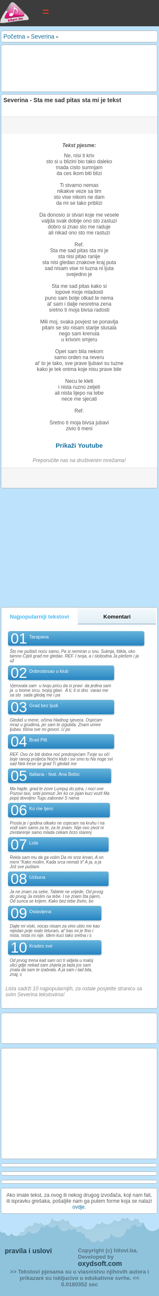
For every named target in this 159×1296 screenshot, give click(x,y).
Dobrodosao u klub (48, 671)
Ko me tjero (41, 808)
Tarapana (39, 636)
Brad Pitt (38, 739)
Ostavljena (40, 911)
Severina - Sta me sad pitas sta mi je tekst (62, 100)
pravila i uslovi (28, 1250)
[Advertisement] (71, 68)
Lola (33, 842)
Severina (42, 36)
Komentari (117, 616)
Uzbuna (37, 877)
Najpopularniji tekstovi (39, 616)
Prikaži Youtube (79, 445)
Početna (14, 36)
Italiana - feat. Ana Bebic (54, 774)
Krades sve (41, 945)
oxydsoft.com (100, 1263)
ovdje (79, 1207)
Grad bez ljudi (43, 705)
